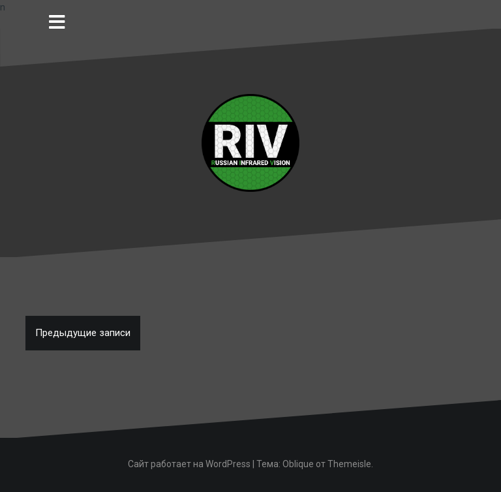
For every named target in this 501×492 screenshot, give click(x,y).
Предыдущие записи (82, 333)
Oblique (298, 464)
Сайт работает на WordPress (189, 464)
